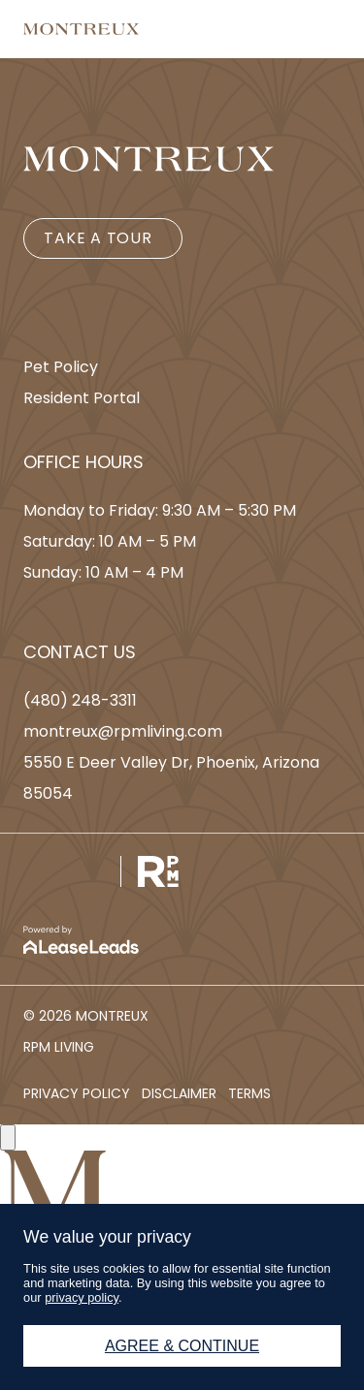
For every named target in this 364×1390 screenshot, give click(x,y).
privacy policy (81, 1297)
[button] (102, 238)
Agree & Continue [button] (182, 1346)
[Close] (8, 1137)
